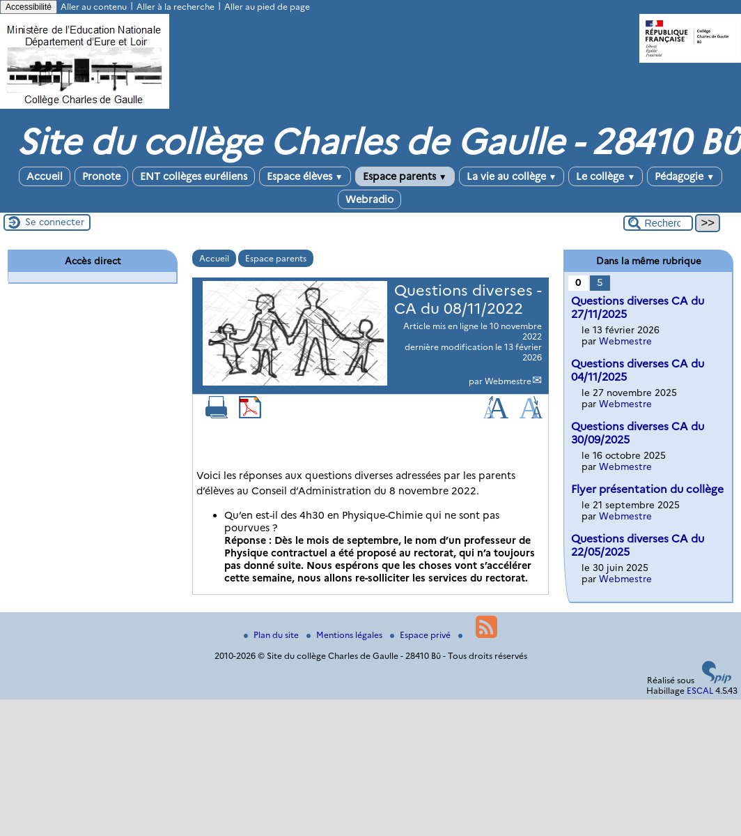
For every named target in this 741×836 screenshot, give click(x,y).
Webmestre (508, 381)
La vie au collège (512, 176)
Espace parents (405, 176)
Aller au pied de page (267, 6)
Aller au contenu (94, 6)
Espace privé (421, 635)
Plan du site (272, 635)
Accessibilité (29, 7)
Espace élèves (305, 176)
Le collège (605, 176)
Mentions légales (345, 635)
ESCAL (700, 690)
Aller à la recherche (175, 6)
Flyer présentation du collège (647, 489)
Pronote (101, 176)
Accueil (44, 176)
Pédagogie (685, 176)
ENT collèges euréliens (193, 176)
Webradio (369, 199)
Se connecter (54, 221)
